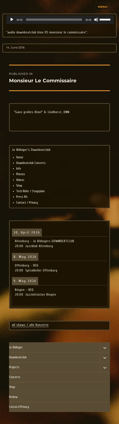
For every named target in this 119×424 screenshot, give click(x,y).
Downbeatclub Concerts (31, 163)
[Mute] (96, 19)
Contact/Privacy (19, 407)
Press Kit (22, 197)
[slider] (54, 20)
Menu (102, 6)
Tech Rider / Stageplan (30, 191)
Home (19, 157)
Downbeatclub (18, 357)
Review (13, 397)
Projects (14, 367)
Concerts (14, 377)
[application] (60, 19)
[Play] (12, 19)
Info (18, 168)
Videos (20, 180)
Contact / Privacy (27, 202)
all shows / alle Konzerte (30, 325)
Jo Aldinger (16, 347)
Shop (19, 185)
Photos (20, 174)
